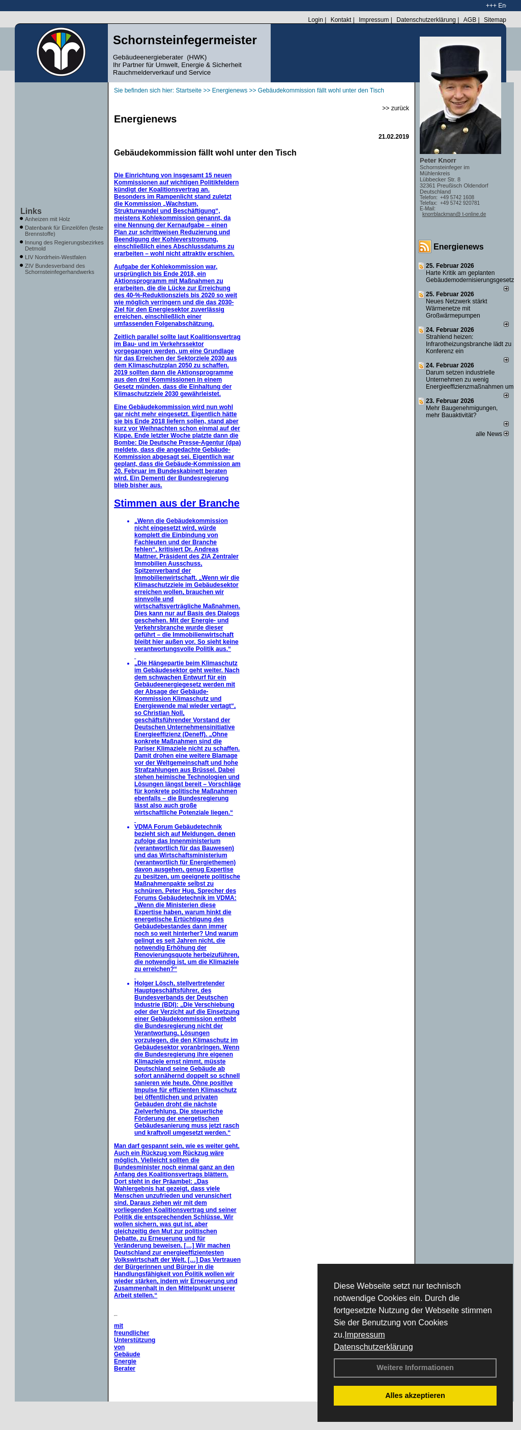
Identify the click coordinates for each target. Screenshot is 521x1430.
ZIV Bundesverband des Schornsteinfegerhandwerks (59, 269)
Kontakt (341, 19)
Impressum (364, 1334)
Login (315, 19)
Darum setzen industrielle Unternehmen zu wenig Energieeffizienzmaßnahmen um (470, 379)
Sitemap (495, 19)
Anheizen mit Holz (47, 219)
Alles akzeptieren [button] (415, 1395)
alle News (492, 434)
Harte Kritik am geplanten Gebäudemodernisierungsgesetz (470, 276)
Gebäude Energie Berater (127, 1361)
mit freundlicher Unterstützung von (134, 1336)
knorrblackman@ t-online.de (454, 214)
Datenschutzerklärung (373, 1347)
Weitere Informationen (415, 1367)
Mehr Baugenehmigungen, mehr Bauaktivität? (462, 412)
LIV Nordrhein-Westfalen (55, 257)
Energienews (458, 246)
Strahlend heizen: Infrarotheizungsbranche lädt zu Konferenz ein (468, 344)
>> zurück (395, 108)
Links (31, 211)
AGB (470, 19)
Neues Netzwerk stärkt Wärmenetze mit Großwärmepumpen (456, 308)
